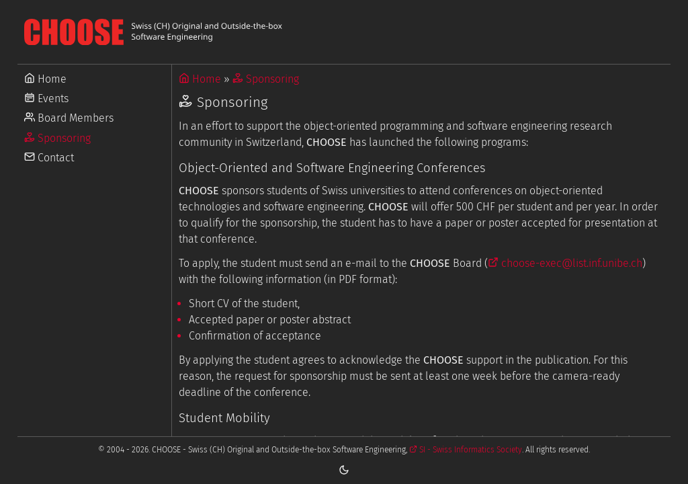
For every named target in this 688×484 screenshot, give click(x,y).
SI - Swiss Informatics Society (465, 449)
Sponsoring (265, 79)
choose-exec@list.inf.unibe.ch (565, 263)
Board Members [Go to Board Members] (69, 118)
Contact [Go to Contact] (49, 157)
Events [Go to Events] (46, 98)
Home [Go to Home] (45, 79)
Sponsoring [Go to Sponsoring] (57, 138)
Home (200, 79)
